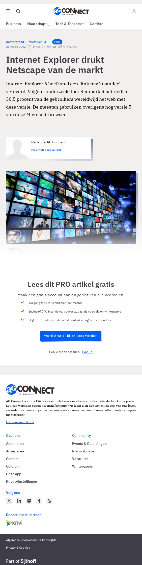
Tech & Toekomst (69, 23)
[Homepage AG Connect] (71, 11)
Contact (12, 458)
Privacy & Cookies (18, 547)
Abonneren (15, 443)
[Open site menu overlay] (8, 11)
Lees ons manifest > (20, 422)
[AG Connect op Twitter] (9, 501)
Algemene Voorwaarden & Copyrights (31, 540)
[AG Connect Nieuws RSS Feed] (49, 501)
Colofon (12, 466)
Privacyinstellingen (21, 481)
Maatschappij (38, 23)
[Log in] (134, 11)
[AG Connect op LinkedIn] (19, 501)
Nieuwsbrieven (84, 451)
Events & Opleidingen (89, 443)
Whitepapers (82, 466)
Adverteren (15, 451)
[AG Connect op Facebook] (39, 501)
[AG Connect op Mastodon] (29, 501)
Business (13, 23)
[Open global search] (18, 11)
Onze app (13, 474)
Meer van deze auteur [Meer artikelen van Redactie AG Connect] (46, 149)
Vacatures (80, 458)
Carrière (96, 23)
